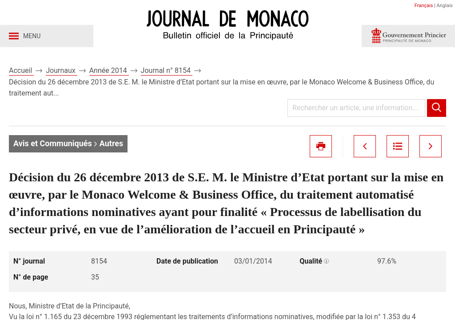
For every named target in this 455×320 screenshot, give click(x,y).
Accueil (21, 70)
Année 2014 (109, 70)
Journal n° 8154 (166, 70)
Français (424, 5)
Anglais (445, 5)
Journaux (61, 70)
